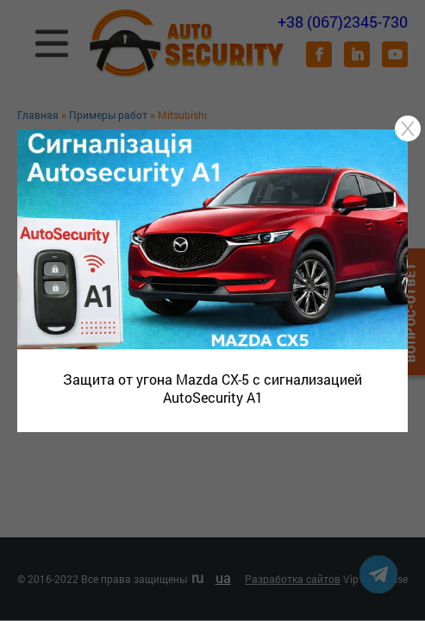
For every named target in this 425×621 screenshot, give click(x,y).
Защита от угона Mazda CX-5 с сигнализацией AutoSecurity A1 (212, 388)
